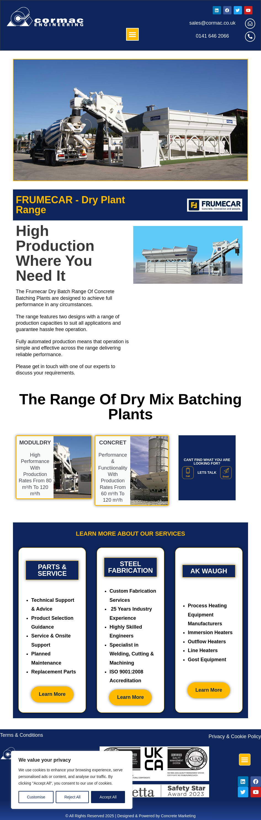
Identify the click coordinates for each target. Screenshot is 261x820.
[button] (132, 34)
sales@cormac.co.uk (212, 23)
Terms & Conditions (21, 735)
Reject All (72, 797)
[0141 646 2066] (250, 37)
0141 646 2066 (212, 36)
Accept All (108, 797)
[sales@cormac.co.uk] (250, 24)
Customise (36, 797)
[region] (71, 780)
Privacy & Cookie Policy (235, 736)
